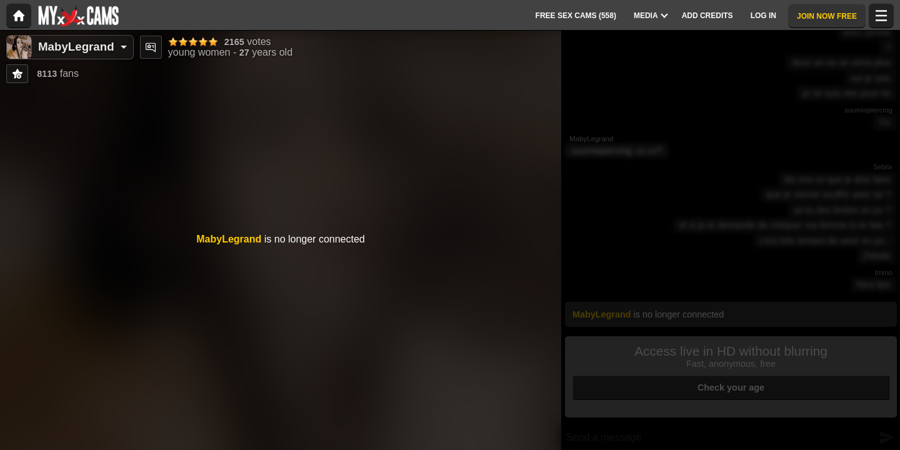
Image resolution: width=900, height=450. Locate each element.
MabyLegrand (76, 46)
